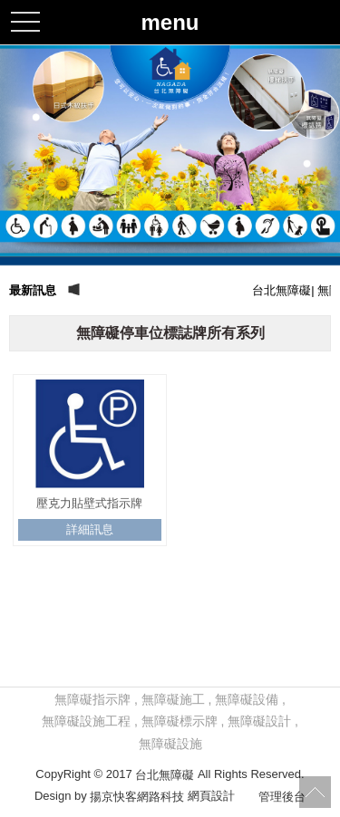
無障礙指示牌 (92, 699)
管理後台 (282, 796)
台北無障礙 (164, 774)
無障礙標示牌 (179, 721)
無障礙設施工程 (86, 721)
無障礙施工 (173, 699)
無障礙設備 (246, 699)
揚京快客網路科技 (137, 796)
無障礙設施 (170, 743)
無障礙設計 (259, 721)
